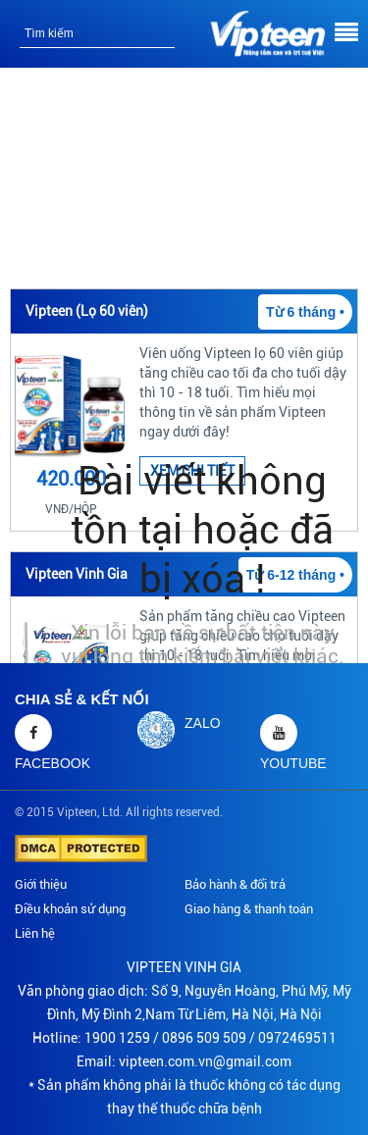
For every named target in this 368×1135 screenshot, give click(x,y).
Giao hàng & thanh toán (248, 909)
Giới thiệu (41, 884)
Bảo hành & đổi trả (235, 884)
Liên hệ (35, 933)
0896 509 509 (204, 1038)
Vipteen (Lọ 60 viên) (87, 311)
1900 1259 (117, 1038)
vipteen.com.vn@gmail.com (205, 1061)
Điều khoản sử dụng (70, 909)
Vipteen (77, 812)
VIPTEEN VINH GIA (184, 967)
